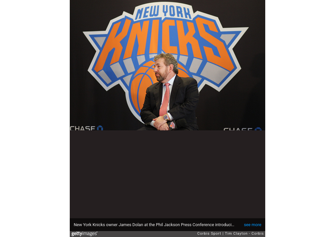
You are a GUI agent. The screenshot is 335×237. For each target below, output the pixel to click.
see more (252, 224)
